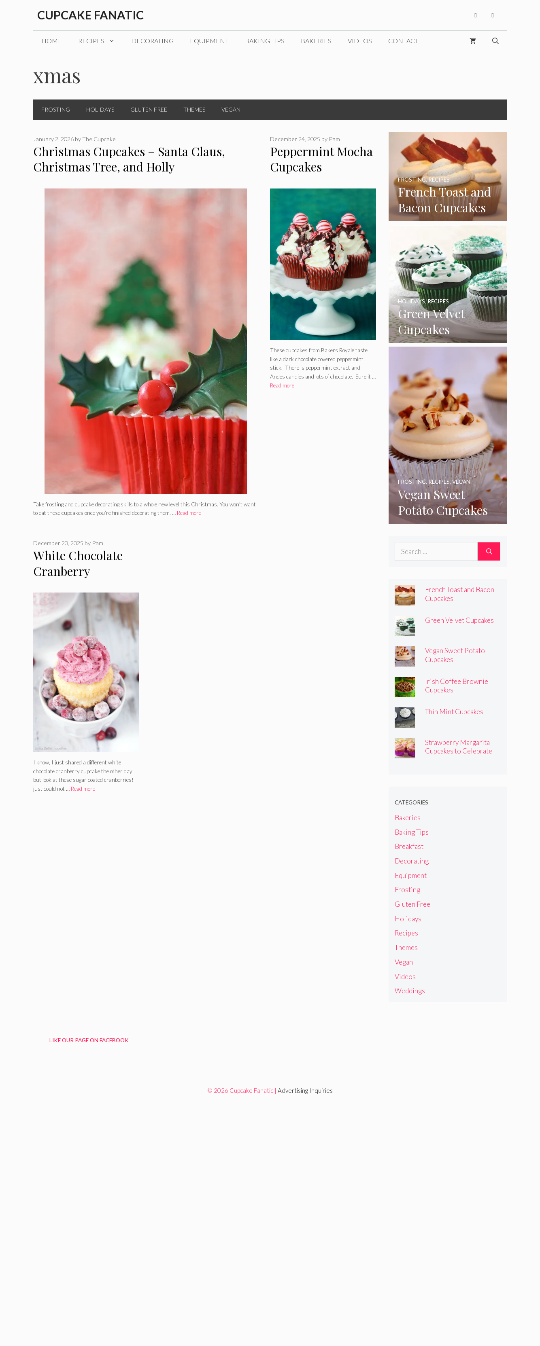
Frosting (55, 109)
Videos (360, 40)
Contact (403, 40)
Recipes (100, 41)
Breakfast (409, 846)
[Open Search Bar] (495, 41)
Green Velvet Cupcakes (459, 620)
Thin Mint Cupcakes (454, 711)
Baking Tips (265, 40)
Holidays (100, 109)
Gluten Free (148, 109)
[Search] (489, 551)
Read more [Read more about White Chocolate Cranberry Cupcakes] (83, 788)
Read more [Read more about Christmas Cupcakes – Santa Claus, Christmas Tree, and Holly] (189, 513)
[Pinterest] (493, 15)
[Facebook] (476, 15)
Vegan (230, 109)
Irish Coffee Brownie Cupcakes (456, 685)
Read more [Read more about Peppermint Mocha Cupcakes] (282, 385)
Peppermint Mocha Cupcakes (321, 159)
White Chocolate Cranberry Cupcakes (78, 571)
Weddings (410, 990)
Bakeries (316, 40)
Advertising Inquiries (305, 1090)
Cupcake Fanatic (90, 15)
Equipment (209, 40)
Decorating (152, 40)
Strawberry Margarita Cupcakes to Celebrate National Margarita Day (460, 751)
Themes (194, 109)
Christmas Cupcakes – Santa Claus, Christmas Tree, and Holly (129, 159)
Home (51, 40)
